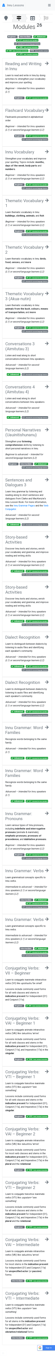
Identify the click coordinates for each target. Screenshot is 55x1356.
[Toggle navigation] (49, 5)
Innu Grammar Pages (24, 505)
